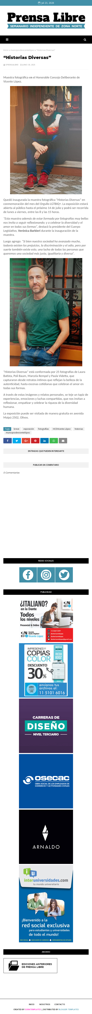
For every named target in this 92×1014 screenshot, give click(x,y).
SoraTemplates (33, 1009)
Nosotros (44, 1004)
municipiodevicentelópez (22, 50)
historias (79, 428)
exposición (29, 428)
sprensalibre (11, 64)
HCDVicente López (62, 428)
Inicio (5, 50)
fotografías (43, 428)
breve (16, 428)
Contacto (59, 1004)
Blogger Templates (69, 1009)
